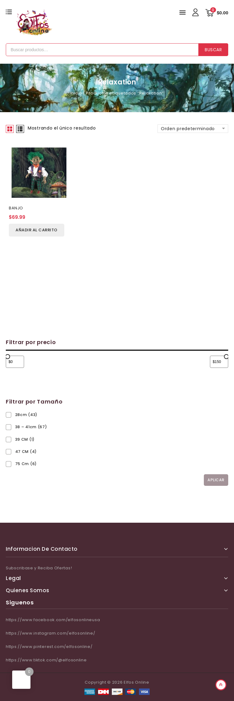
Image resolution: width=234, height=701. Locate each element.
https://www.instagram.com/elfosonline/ (50, 633)
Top (220, 684)
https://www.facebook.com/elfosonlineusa (53, 620)
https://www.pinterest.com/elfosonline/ (49, 646)
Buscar (213, 50)
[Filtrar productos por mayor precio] (219, 362)
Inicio (76, 93)
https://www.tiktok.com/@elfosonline (46, 660)
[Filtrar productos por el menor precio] (15, 362)
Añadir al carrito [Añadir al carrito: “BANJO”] (37, 230)
